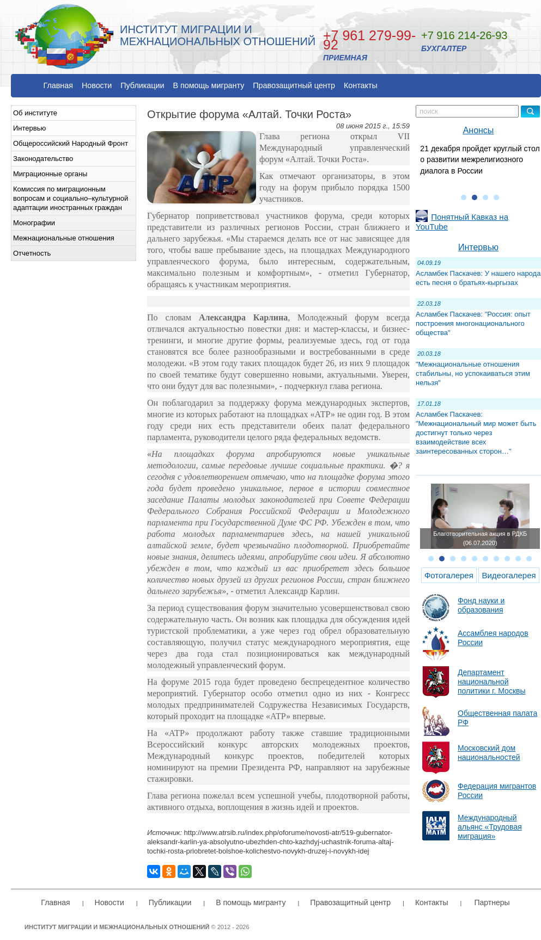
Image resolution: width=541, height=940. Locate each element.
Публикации (142, 85)
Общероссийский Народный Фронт (70, 143)
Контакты (361, 85)
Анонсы (478, 130)
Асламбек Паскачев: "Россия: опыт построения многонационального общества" (473, 323)
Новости (97, 85)
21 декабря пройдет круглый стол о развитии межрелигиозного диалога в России (479, 159)
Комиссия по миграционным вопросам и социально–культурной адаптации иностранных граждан (70, 198)
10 (529, 558)
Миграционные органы (50, 174)
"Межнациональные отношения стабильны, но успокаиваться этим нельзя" (473, 373)
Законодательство (43, 158)
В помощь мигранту (208, 85)
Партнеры (491, 902)
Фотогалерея (448, 575)
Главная (58, 85)
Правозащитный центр (294, 85)
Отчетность (32, 253)
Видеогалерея (509, 575)
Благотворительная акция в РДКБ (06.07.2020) (480, 538)
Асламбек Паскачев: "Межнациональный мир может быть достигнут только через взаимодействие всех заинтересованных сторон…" (476, 432)
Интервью (29, 128)
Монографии (34, 223)
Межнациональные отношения (63, 238)
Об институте (35, 113)
